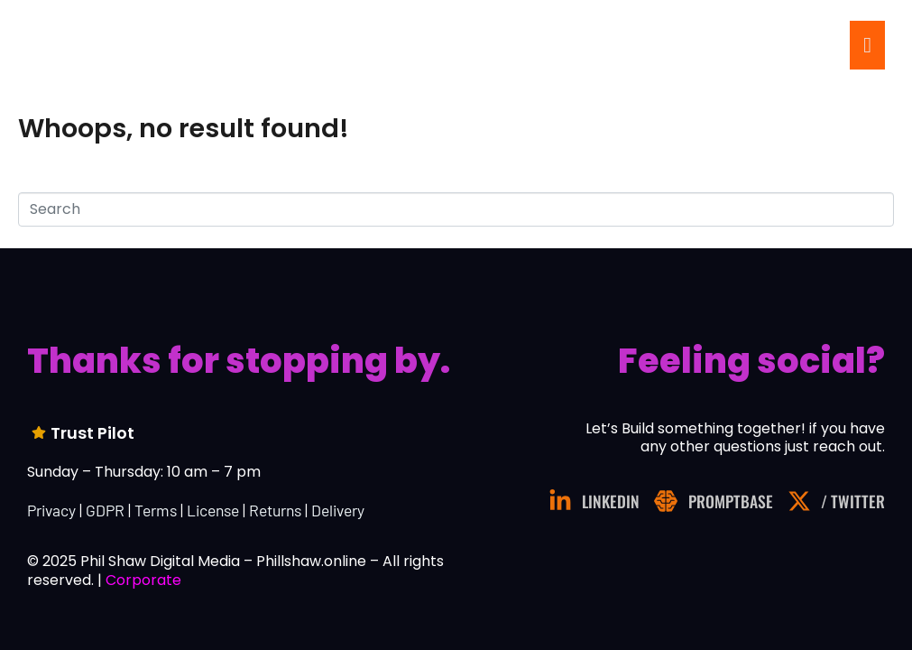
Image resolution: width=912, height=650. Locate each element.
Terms (155, 510)
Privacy (51, 510)
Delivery (337, 510)
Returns (275, 510)
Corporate (143, 580)
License (213, 510)
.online (135, 46)
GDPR (105, 510)
